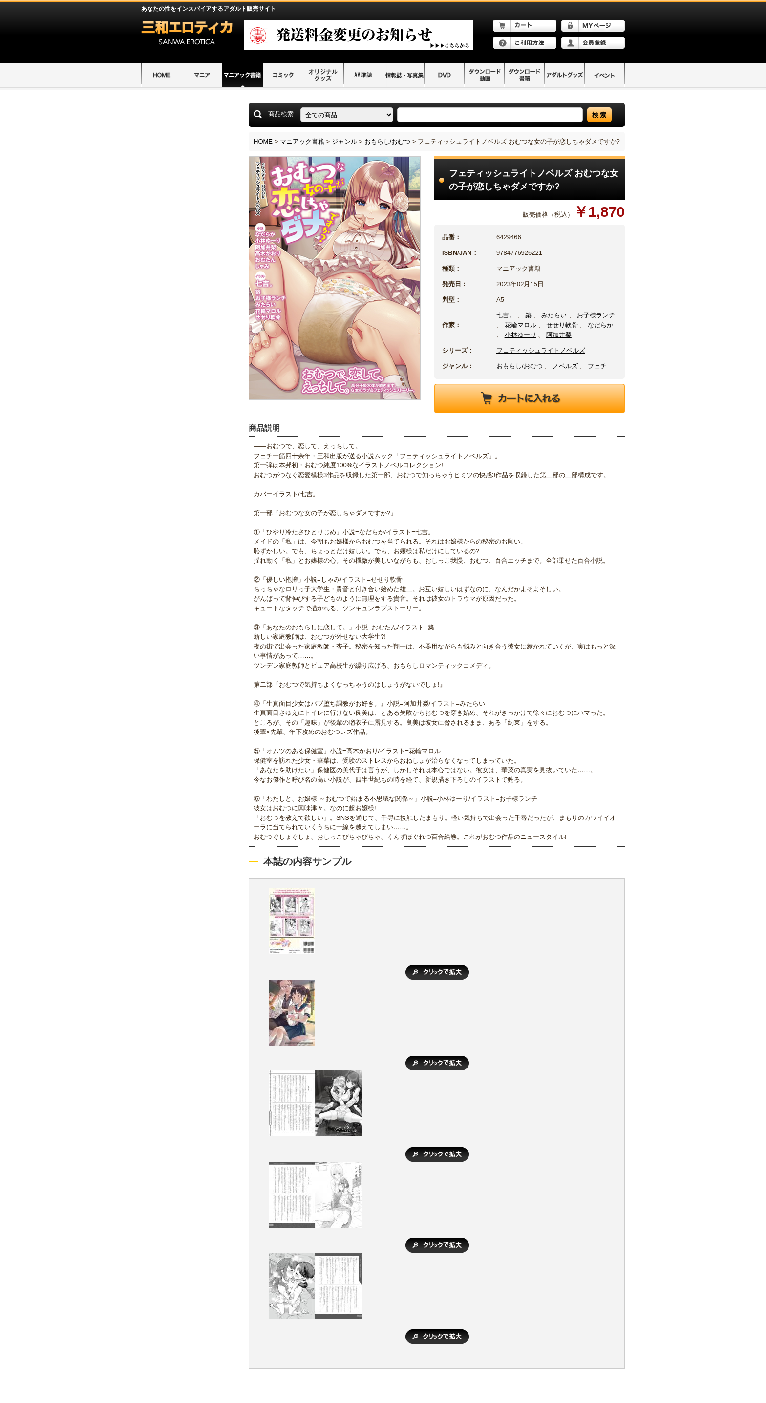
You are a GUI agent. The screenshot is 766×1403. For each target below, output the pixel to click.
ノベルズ (565, 366)
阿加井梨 (559, 334)
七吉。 (505, 315)
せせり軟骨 (562, 325)
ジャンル (344, 141)
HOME (263, 141)
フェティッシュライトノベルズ (540, 350)
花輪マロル (520, 325)
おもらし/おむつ (387, 141)
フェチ (597, 366)
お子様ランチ (596, 315)
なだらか (600, 325)
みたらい (554, 315)
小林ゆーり (520, 334)
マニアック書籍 (302, 141)
